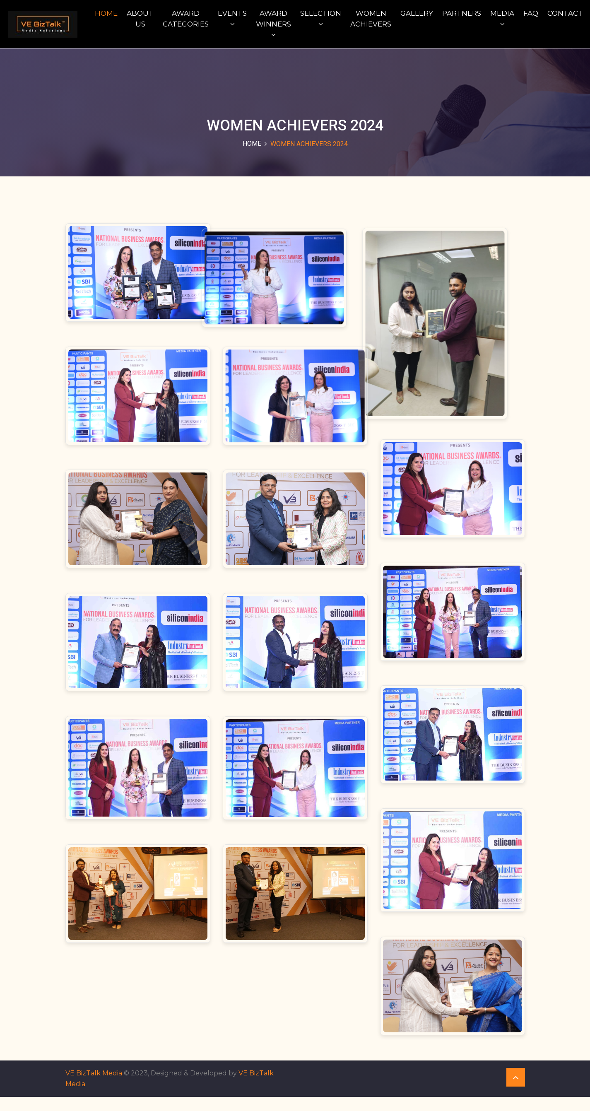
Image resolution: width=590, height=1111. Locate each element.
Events (232, 18)
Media (502, 18)
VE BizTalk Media (93, 1087)
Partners (461, 13)
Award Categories (186, 18)
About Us (140, 18)
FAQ (530, 13)
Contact (565, 13)
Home (106, 13)
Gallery (416, 13)
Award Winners (273, 24)
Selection (320, 18)
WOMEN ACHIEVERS (370, 18)
